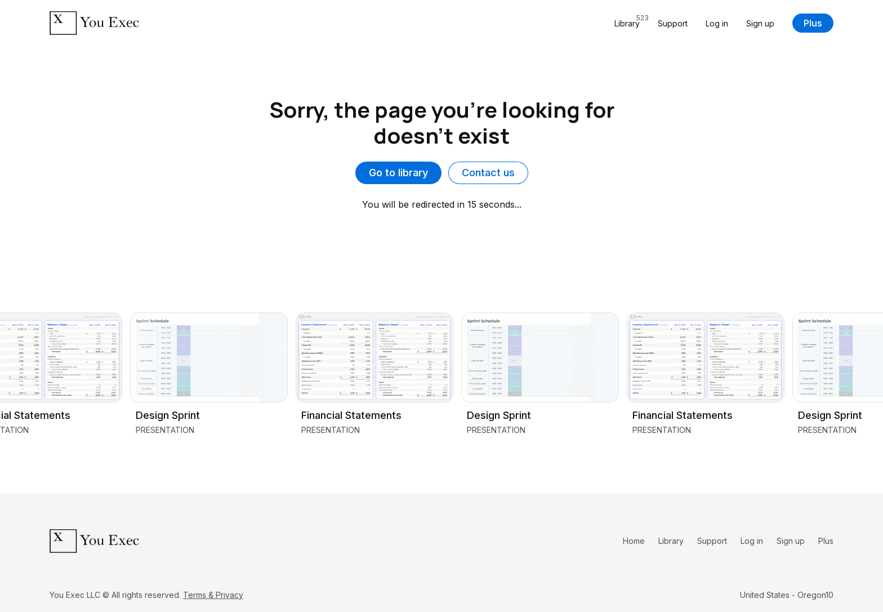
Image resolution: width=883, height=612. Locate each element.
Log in (717, 23)
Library (671, 541)
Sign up (760, 23)
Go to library (398, 172)
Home (634, 541)
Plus (813, 23)
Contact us (488, 172)
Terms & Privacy (213, 595)
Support (673, 23)
